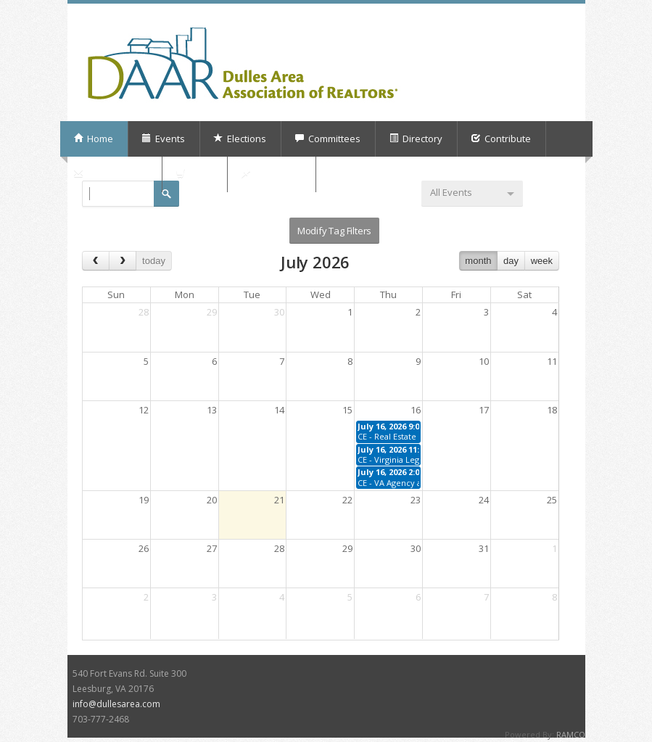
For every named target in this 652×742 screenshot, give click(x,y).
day (511, 260)
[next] (122, 261)
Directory (415, 138)
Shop (194, 174)
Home (93, 138)
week (542, 260)
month (478, 260)
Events (163, 138)
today (153, 260)
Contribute (501, 138)
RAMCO (570, 734)
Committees (327, 138)
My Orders (271, 174)
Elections (239, 138)
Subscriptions (110, 174)
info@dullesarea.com (116, 704)
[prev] (96, 261)
